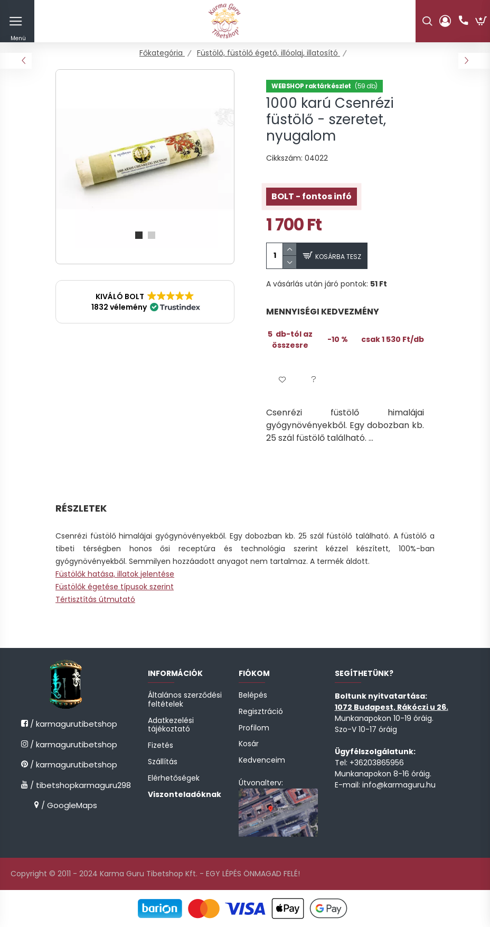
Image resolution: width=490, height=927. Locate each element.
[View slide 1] (139, 235)
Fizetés (160, 745)
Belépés (253, 695)
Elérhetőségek (174, 778)
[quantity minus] (289, 262)
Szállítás (162, 761)
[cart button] (481, 21)
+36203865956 (377, 762)
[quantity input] (274, 256)
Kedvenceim (262, 760)
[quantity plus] (289, 249)
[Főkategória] (162, 53)
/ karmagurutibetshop (69, 723)
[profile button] (445, 21)
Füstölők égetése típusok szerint (114, 586)
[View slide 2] (151, 235)
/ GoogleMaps (68, 805)
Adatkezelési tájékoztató (171, 725)
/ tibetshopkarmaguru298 (69, 785)
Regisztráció (261, 711)
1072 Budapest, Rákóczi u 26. (391, 707)
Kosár (249, 743)
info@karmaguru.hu (399, 785)
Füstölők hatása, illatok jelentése (114, 574)
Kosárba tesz (338, 256)
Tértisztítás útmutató (95, 599)
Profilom (254, 728)
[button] (144, 301)
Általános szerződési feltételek (185, 700)
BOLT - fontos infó (311, 196)
